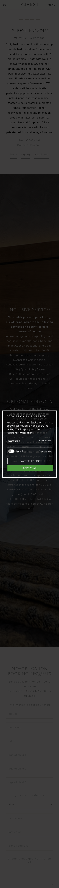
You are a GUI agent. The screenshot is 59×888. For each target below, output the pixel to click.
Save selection (30, 460)
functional (22, 451)
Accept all (30, 467)
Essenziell (14, 440)
